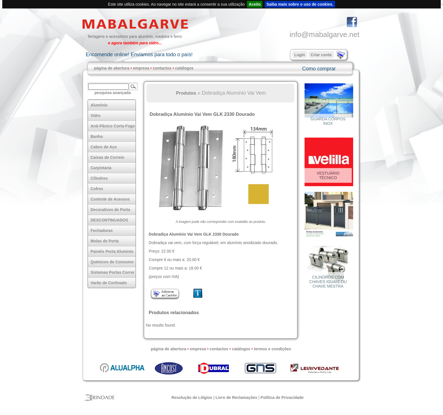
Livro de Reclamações (236, 397)
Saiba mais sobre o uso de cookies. (299, 4)
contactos (162, 68)
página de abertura (111, 68)
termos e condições (272, 349)
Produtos (186, 92)
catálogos (184, 68)
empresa (141, 68)
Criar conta (321, 55)
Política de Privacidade (282, 397)
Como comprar (319, 68)
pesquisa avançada (112, 92)
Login (299, 55)
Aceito (255, 4)
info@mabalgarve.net (325, 34)
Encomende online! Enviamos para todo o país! (139, 54)
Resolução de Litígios (191, 397)
